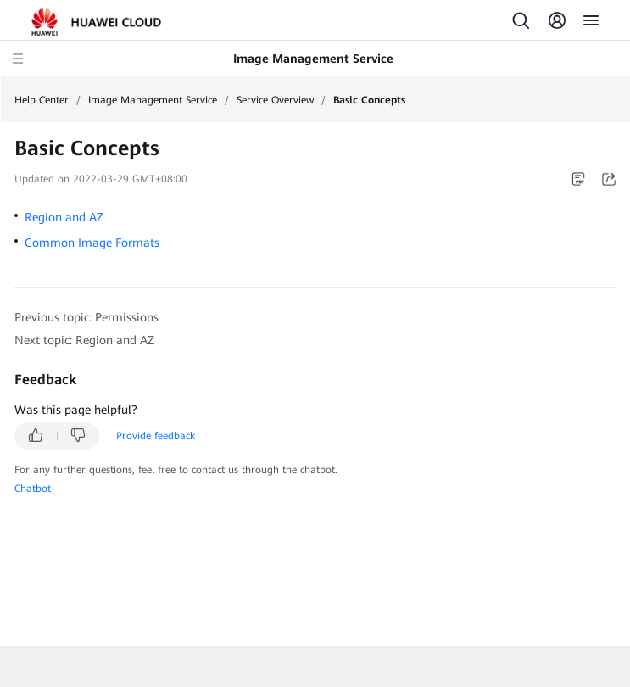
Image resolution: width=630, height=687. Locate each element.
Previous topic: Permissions (86, 317)
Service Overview (275, 100)
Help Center (41, 100)
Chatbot (32, 488)
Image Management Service (152, 100)
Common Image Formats (92, 242)
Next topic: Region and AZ (84, 340)
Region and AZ (64, 217)
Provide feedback (155, 436)
